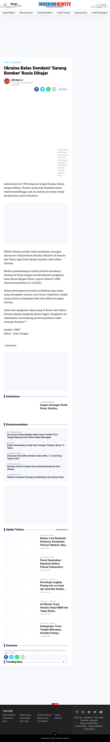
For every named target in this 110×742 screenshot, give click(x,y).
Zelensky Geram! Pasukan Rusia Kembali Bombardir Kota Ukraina (33, 467)
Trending (102, 5)
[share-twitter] (42, 89)
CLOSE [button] (8, 7)
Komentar (63, 89)
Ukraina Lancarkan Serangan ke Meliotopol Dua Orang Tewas (35, 477)
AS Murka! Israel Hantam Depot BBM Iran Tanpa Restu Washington (54, 608)
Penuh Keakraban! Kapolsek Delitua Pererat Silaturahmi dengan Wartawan (51, 564)
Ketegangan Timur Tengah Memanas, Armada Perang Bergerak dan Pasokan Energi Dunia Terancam (53, 630)
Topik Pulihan (48, 535)
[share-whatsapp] (48, 89)
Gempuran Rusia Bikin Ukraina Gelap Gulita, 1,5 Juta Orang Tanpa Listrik (34, 457)
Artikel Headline (44, 12)
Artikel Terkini (63, 12)
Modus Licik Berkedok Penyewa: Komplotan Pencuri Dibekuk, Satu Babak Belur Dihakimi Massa (53, 542)
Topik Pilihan (48, 557)
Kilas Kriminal (26, 12)
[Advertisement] (55, 36)
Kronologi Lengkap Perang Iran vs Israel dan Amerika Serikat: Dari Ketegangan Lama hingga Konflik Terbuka (53, 586)
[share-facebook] (36, 89)
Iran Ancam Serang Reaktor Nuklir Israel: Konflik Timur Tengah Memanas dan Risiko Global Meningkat (32, 436)
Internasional (81, 12)
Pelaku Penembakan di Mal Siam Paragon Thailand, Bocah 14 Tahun (35, 446)
